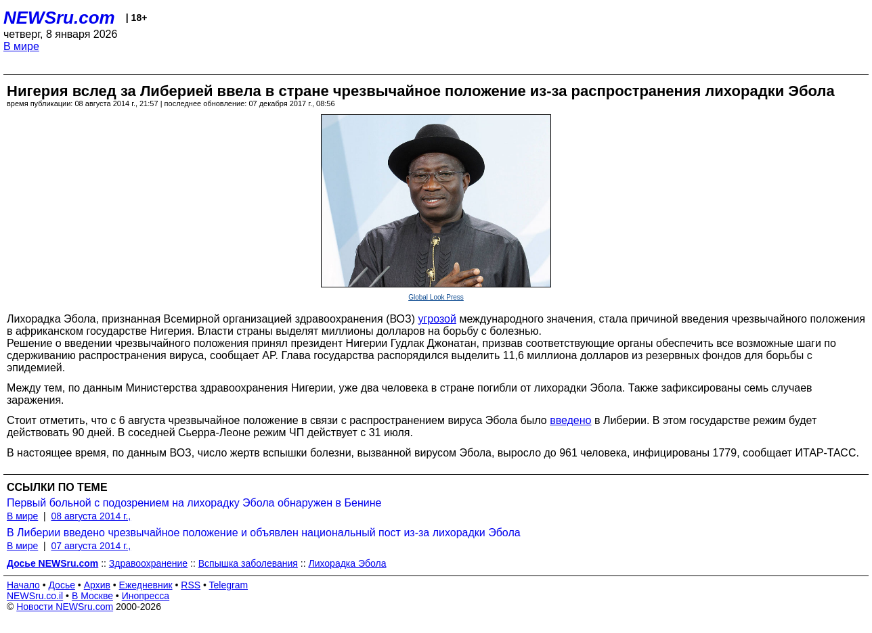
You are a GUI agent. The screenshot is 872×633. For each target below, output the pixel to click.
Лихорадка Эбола (347, 563)
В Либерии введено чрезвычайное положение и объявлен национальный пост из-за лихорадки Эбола (264, 532)
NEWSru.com (59, 17)
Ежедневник (146, 585)
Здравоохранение (148, 563)
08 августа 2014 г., (91, 516)
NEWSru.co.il (35, 595)
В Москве (92, 595)
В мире (21, 46)
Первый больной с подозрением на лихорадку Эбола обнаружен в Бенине (194, 503)
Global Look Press (436, 297)
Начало (23, 585)
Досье (61, 585)
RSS (190, 585)
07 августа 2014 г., (91, 545)
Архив (97, 585)
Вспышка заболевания (248, 563)
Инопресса (146, 595)
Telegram (228, 585)
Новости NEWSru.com (64, 606)
